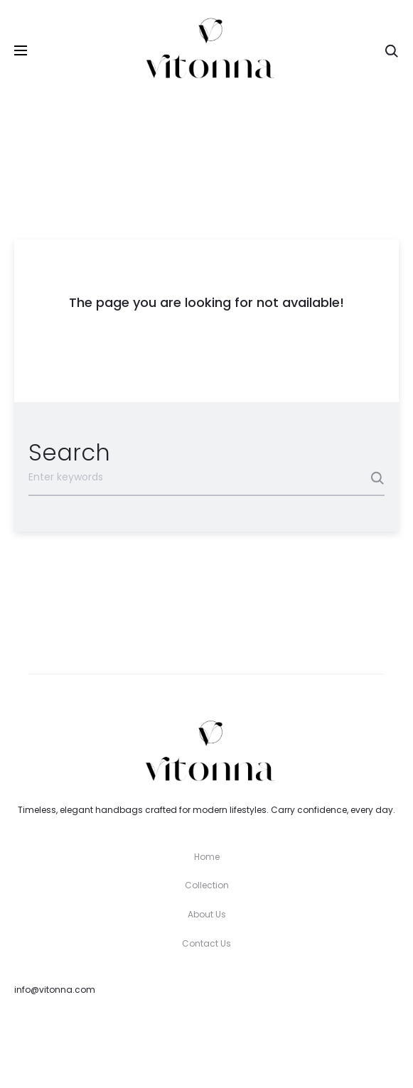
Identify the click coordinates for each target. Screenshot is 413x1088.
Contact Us (206, 943)
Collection (207, 885)
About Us (207, 914)
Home (207, 857)
